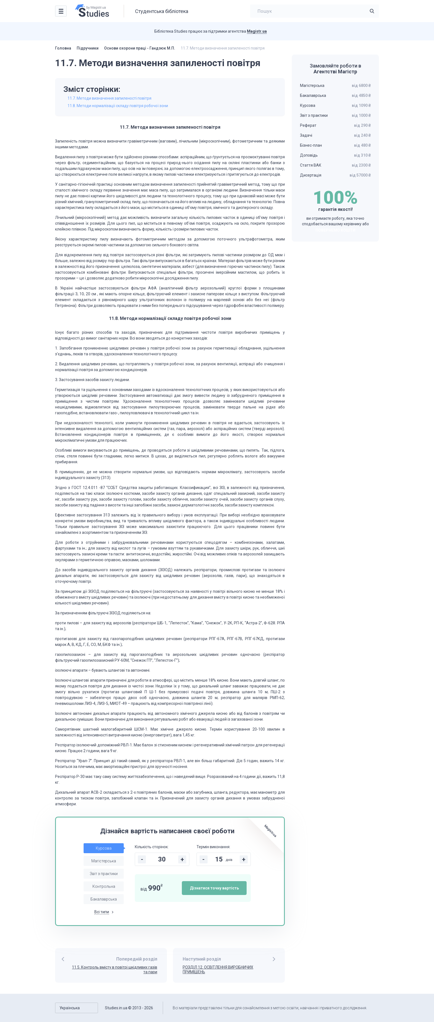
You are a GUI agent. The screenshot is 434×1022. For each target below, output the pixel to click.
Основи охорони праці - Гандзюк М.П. (139, 48)
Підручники (88, 48)
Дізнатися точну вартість (214, 888)
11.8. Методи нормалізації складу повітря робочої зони (118, 106)
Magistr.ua (257, 31)
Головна (63, 48)
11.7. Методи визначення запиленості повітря (109, 98)
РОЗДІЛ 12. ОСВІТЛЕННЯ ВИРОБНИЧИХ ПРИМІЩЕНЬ (218, 969)
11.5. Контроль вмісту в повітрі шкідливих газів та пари (114, 969)
